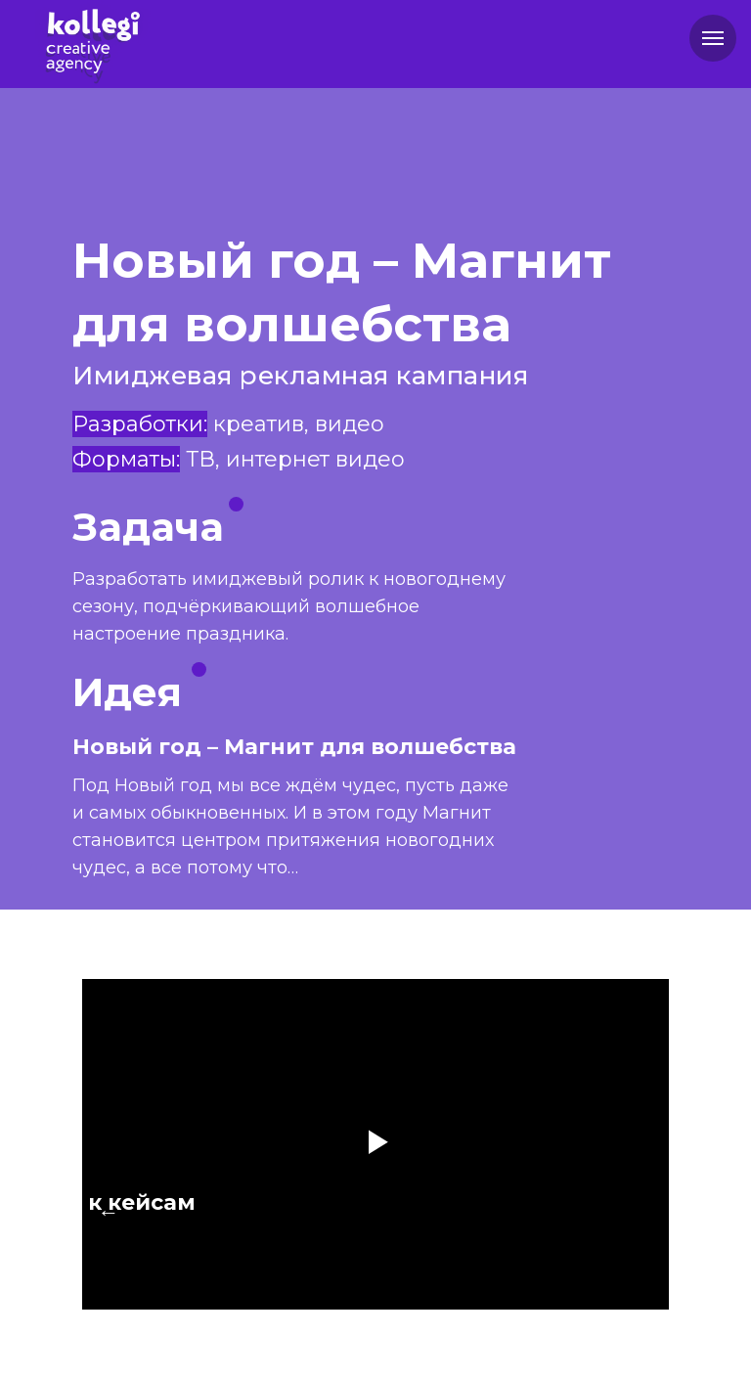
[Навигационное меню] (713, 38)
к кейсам (142, 1202)
